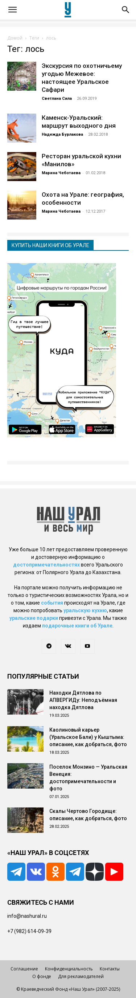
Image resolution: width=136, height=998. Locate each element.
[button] (12, 10)
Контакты (110, 969)
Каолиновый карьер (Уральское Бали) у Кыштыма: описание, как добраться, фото (88, 737)
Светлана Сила (57, 98)
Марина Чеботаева (61, 173)
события (52, 603)
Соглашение (24, 969)
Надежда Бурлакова (62, 134)
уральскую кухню (85, 610)
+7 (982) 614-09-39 (29, 931)
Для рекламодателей (81, 976)
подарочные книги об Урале (77, 626)
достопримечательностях (46, 565)
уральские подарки (33, 618)
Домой (14, 38)
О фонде (41, 976)
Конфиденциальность (69, 969)
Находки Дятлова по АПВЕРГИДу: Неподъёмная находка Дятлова (83, 700)
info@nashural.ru (27, 916)
